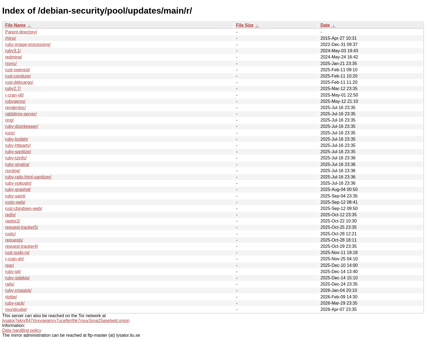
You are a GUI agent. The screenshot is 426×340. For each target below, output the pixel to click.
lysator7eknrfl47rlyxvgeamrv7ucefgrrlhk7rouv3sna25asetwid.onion (66, 320)
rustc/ (10, 233)
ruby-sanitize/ (18, 151)
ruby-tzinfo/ (16, 158)
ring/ (9, 120)
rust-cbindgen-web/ (23, 208)
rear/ (9, 265)
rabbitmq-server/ (21, 114)
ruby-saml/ (15, 196)
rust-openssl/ (17, 69)
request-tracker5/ (21, 227)
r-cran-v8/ (14, 95)
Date (325, 25)
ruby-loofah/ (16, 139)
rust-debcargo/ (19, 82)
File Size (244, 25)
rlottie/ (11, 297)
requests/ (14, 240)
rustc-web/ (15, 202)
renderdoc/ (15, 107)
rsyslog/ (12, 170)
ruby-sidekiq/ (17, 278)
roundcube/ (16, 309)
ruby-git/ (13, 271)
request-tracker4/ (21, 246)
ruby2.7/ (13, 88)
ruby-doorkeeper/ (21, 126)
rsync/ (11, 63)
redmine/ (13, 57)
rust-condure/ (18, 76)
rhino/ (10, 38)
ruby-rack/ (14, 303)
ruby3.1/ (13, 50)
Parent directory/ (21, 32)
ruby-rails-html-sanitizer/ (28, 177)
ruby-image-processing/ (28, 44)
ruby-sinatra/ (17, 164)
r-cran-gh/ (14, 258)
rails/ (9, 284)
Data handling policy (21, 330)
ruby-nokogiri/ (18, 183)
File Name (15, 25)
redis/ (10, 214)
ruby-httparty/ (18, 145)
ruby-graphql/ (18, 189)
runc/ (10, 133)
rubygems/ (15, 101)
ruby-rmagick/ (18, 290)
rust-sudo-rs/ (17, 252)
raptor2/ (12, 221)
